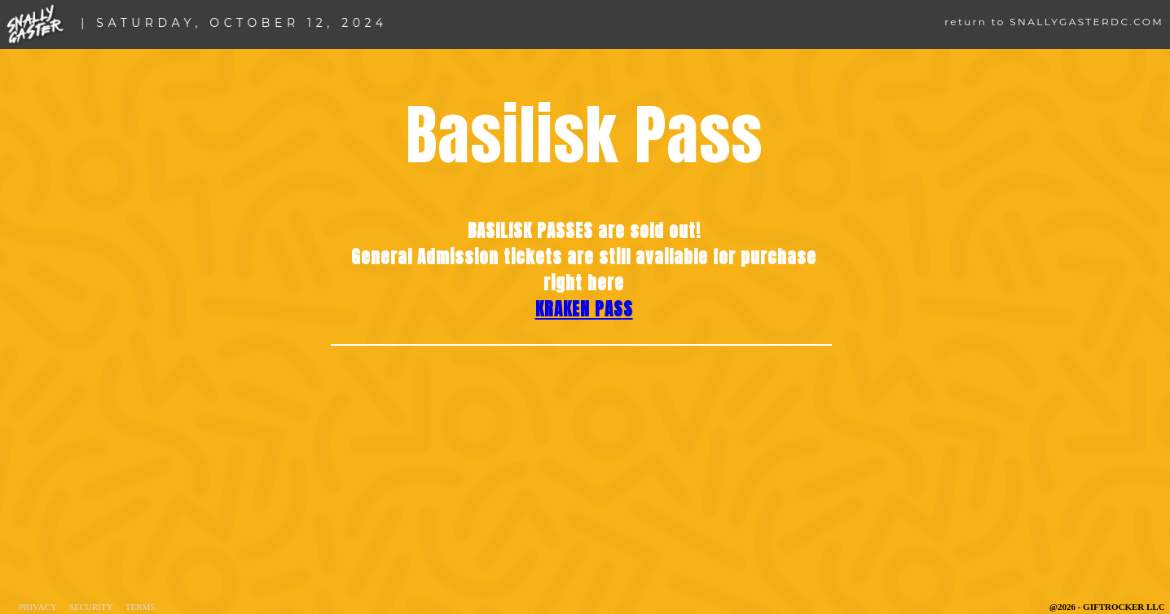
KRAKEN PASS (584, 309)
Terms (140, 607)
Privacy (38, 607)
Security (91, 607)
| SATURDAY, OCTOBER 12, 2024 (234, 22)
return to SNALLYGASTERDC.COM (1053, 21)
